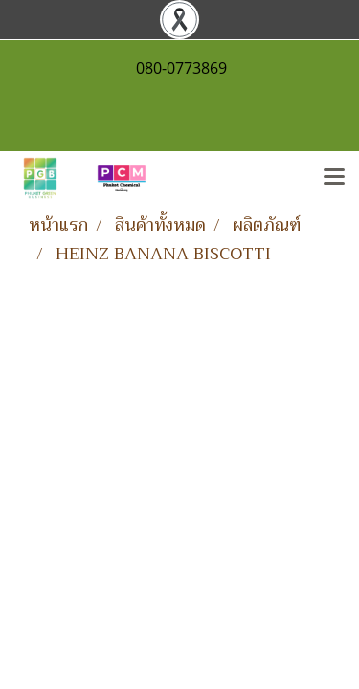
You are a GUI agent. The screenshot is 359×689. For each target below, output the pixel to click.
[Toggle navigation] (334, 178)
